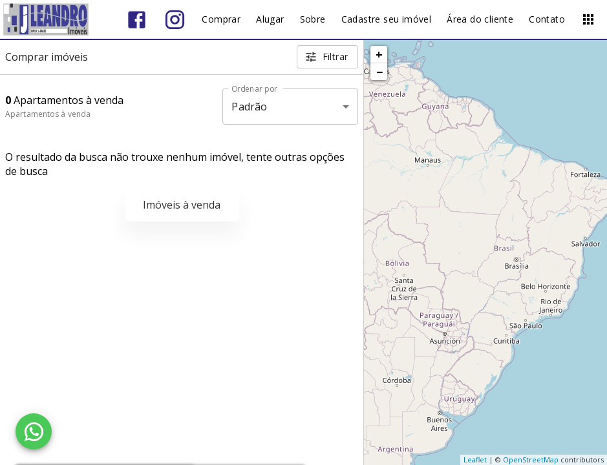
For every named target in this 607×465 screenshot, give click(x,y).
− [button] (379, 71)
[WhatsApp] (34, 431)
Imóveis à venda (181, 205)
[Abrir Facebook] (136, 19)
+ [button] (379, 54)
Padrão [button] (249, 106)
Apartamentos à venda (48, 113)
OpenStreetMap (531, 459)
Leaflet (475, 459)
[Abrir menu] (588, 19)
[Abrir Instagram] (175, 19)
